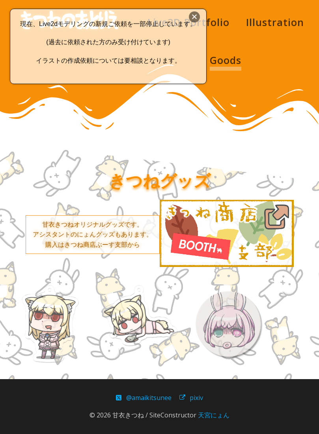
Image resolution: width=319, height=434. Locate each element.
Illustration (275, 22)
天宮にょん (213, 415)
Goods (225, 60)
